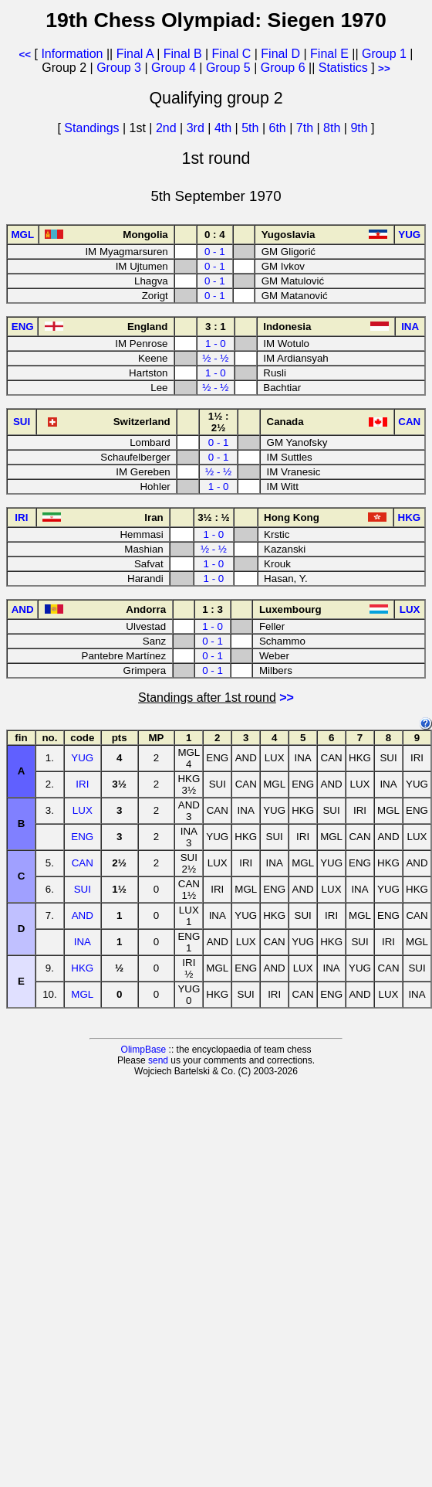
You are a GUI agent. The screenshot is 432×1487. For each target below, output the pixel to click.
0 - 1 (214, 251)
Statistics (343, 67)
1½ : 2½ (218, 422)
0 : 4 (214, 234)
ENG (82, 836)
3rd (197, 127)
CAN (82, 863)
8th (333, 127)
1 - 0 (215, 343)
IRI (82, 784)
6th (279, 127)
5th (251, 127)
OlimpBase (144, 1049)
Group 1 (384, 53)
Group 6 (283, 67)
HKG (82, 968)
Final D (280, 53)
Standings (91, 127)
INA (82, 942)
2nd (168, 127)
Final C (231, 53)
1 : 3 (212, 609)
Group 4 (173, 67)
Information (72, 53)
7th (306, 127)
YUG (82, 758)
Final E (329, 53)
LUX (83, 810)
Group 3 (118, 67)
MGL (82, 994)
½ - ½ (215, 358)
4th (224, 127)
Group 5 (228, 67)
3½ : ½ (213, 517)
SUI (82, 889)
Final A (135, 53)
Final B (183, 53)
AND (82, 915)
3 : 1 (215, 326)
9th (360, 127)
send (158, 1060)
